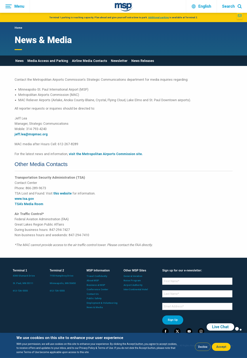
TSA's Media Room (29, 204)
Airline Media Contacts (89, 61)
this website (62, 193)
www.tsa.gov (24, 199)
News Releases (142, 61)
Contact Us (93, 294)
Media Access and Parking (47, 61)
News (19, 61)
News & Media (95, 307)
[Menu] (15, 6)
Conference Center (97, 289)
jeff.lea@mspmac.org (31, 134)
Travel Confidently (97, 276)
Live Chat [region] (220, 327)
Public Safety (94, 298)
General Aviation (132, 276)
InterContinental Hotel (135, 289)
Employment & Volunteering (102, 303)
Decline (202, 346)
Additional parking (158, 17)
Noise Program (132, 280)
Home (18, 27)
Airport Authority (132, 285)
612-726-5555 (20, 290)
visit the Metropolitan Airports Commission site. (106, 154)
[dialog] (123, 345)
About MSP (93, 280)
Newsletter (119, 61)
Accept (221, 347)
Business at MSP (96, 285)
